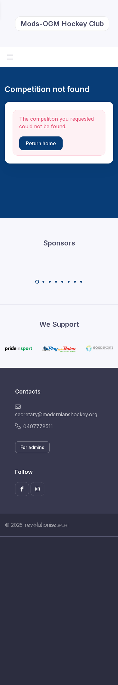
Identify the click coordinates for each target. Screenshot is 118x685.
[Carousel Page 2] (43, 282)
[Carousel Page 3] (50, 282)
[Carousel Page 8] (81, 282)
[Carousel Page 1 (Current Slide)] (37, 282)
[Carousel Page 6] (68, 282)
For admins (32, 447)
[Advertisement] (59, 611)
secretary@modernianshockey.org (56, 410)
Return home (41, 143)
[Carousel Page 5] (62, 282)
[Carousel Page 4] (56, 282)
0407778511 (34, 426)
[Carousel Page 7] (75, 282)
